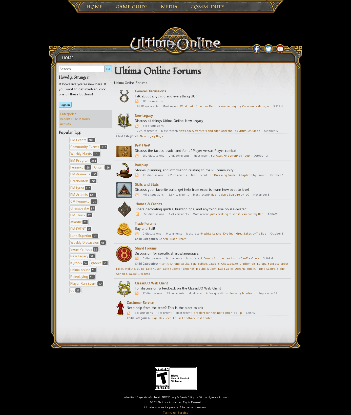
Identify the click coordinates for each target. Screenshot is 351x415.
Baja (193, 263)
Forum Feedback (184, 318)
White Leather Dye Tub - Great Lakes (228, 233)
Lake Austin (153, 269)
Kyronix (79, 262)
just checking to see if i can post (232, 214)
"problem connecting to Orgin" (213, 313)
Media (169, 7)
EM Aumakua (83, 174)
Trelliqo (261, 233)
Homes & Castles (149, 203)
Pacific (261, 269)
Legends (189, 269)
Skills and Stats (147, 184)
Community (207, 7)
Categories (68, 113)
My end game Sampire (225, 194)
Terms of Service (175, 412)
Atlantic (164, 263)
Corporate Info (144, 397)
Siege (281, 269)
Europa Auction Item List (220, 258)
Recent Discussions (75, 118)
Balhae (202, 263)
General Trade (168, 239)
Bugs (154, 318)
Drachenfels (83, 180)
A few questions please (222, 293)
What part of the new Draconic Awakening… (209, 106)
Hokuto (130, 269)
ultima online (83, 269)
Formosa (273, 263)
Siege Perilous (84, 249)
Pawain (261, 175)
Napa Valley (225, 269)
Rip (240, 313)
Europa (261, 263)
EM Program (83, 160)
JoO (246, 194)
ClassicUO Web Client (151, 283)
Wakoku (134, 274)
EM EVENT (80, 228)
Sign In (65, 105)
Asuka (185, 263)
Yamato (145, 274)
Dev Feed (165, 318)
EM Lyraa (80, 187)
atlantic (79, 221)
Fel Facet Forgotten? (224, 155)
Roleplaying (82, 276)
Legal (157, 397)
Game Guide (132, 7)
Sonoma (121, 274)
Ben (260, 214)
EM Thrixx (81, 215)
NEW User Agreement (208, 397)
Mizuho (201, 269)
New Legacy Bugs (151, 136)
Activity (65, 123)
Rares (183, 239)
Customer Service (140, 302)
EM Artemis (83, 194)
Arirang (175, 263)
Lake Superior (84, 235)
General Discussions (150, 91)
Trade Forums (145, 223)
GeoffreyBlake (249, 258)
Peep (246, 155)
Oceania (240, 269)
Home (95, 7)
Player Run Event (86, 283)
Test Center (204, 318)
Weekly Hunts (85, 153)
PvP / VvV (142, 145)
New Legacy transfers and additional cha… (206, 131)
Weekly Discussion (88, 242)
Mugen (212, 269)
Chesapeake (82, 208)
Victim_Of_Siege (249, 131)
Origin (102, 167)
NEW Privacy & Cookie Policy (178, 397)
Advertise (129, 397)
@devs (99, 262)
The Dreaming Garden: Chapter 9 (230, 175)
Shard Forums (146, 248)
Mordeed (248, 293)
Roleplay (141, 164)
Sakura (270, 269)
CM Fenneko (83, 201)
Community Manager (255, 106)
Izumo (140, 269)
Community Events (88, 146)
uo (75, 290)
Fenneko (80, 167)
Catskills (214, 263)
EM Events (82, 139)
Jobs (224, 397)
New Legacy (82, 256)
